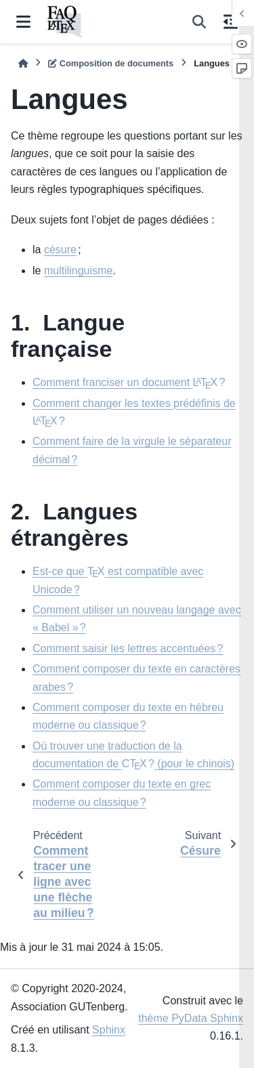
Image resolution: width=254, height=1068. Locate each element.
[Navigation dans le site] (23, 21)
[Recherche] (199, 21)
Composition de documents (110, 63)
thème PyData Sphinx (190, 1018)
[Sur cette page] (230, 21)
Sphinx (108, 1029)
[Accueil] (23, 63)
